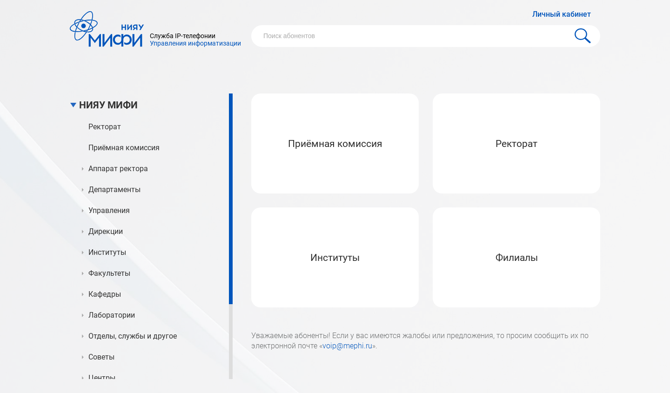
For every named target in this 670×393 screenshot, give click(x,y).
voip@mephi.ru (347, 345)
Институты (335, 257)
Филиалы (517, 257)
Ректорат (516, 143)
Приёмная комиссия (335, 143)
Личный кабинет (561, 14)
